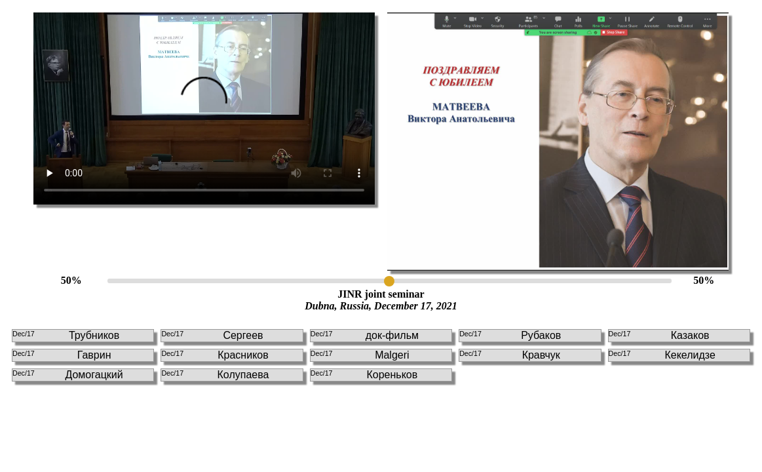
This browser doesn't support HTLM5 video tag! (204, 108)
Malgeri (360, 355)
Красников (214, 355)
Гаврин (61, 355)
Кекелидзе (662, 355)
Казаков (659, 335)
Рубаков (510, 335)
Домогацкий (67, 374)
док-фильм (365, 335)
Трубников (65, 335)
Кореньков (364, 374)
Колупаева (215, 374)
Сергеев (212, 335)
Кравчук (509, 355)
